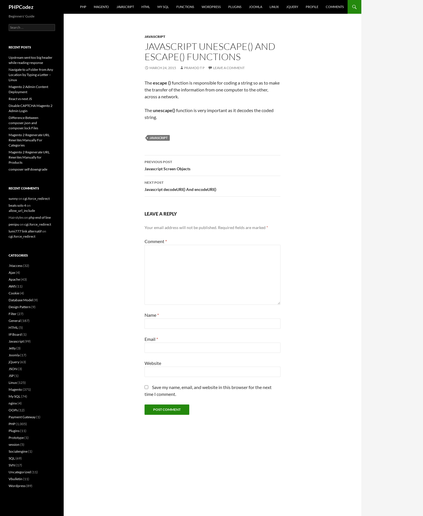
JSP (11, 376)
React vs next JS (20, 99)
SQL (12, 458)
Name (152, 315)
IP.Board (15, 334)
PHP (83, 7)
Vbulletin (15, 479)
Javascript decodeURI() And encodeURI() (212, 185)
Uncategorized (20, 472)
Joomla (255, 7)
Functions (185, 7)
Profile (312, 7)
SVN (12, 465)
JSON (13, 369)
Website (153, 363)
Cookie (14, 293)
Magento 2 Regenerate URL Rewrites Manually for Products (29, 157)
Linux (274, 7)
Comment (156, 241)
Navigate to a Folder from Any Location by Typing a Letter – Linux (31, 74)
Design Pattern (20, 307)
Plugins (234, 7)
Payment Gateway (22, 417)
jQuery (292, 7)
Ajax (12, 272)
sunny (13, 198)
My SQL (163, 7)
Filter (13, 314)
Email (151, 339)
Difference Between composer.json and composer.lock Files (23, 123)
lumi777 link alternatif (25, 231)
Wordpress (17, 486)
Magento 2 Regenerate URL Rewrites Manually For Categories (29, 140)
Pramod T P (194, 68)
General (15, 320)
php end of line (40, 217)
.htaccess (15, 265)
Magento (101, 7)
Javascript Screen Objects (212, 165)
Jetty (12, 348)
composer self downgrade (28, 169)
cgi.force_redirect (36, 198)
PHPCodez (21, 7)
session (14, 444)
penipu (14, 224)
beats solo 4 (17, 205)
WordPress (211, 7)
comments (335, 7)
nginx (13, 403)
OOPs (13, 410)
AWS (12, 286)
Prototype (16, 437)
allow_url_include (22, 210)
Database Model (21, 300)
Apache (14, 279)
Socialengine (18, 451)
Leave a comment (229, 68)
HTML (145, 7)
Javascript (125, 7)
